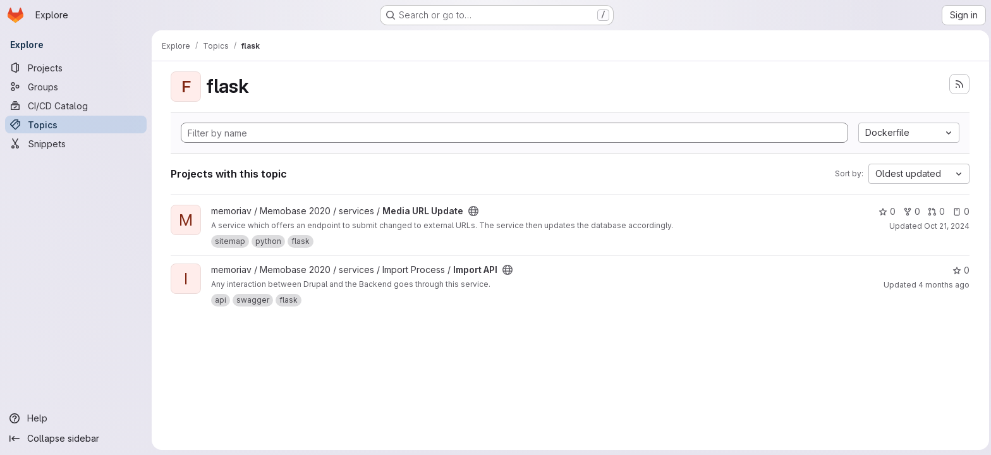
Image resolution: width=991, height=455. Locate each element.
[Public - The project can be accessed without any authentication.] (472, 211)
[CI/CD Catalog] (76, 105)
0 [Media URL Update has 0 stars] (885, 211)
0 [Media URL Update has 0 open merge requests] (935, 211)
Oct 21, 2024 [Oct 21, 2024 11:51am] (945, 226)
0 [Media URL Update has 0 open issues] (959, 211)
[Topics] (76, 124)
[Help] (76, 418)
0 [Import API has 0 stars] (959, 270)
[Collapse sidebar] (76, 438)
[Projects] (76, 67)
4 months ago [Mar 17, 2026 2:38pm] (942, 284)
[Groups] (76, 86)
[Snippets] (76, 143)
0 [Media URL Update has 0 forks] (910, 211)
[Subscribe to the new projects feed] (958, 84)
